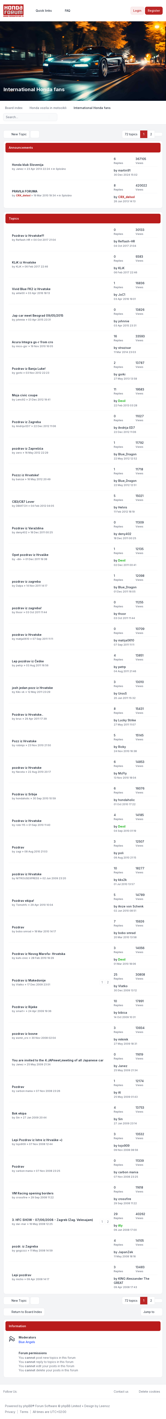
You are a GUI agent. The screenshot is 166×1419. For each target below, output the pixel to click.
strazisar (124, 347)
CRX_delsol (23, 195)
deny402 (21, 532)
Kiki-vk (20, 692)
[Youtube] (26, 1391)
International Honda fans (34, 89)
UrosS (122, 693)
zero (19, 452)
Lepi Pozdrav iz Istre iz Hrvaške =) (37, 1140)
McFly (122, 773)
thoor (19, 612)
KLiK (18, 266)
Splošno (61, 168)
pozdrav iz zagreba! (27, 608)
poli (121, 853)
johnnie (20, 319)
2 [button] (151, 134)
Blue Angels (27, 1342)
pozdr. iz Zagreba (25, 1246)
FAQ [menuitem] (64, 11)
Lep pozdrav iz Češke (28, 661)
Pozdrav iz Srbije (24, 794)
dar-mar (21, 1224)
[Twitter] (23, 1391)
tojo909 (21, 1144)
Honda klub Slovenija (27, 164)
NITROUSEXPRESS (27, 878)
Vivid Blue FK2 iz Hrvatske (31, 289)
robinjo (20, 745)
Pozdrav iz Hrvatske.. (27, 714)
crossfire (21, 1197)
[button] (159, 134)
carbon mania (24, 1091)
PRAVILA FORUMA (24, 191)
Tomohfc (21, 904)
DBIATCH (21, 505)
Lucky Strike (127, 720)
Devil (121, 401)
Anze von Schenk (131, 906)
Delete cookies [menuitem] (146, 1391)
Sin (18, 1117)
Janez (20, 168)
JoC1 (121, 294)
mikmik (123, 1039)
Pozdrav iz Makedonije (29, 980)
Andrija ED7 (23, 426)
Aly (120, 1225)
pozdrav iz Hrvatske (27, 634)
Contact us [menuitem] (118, 1391)
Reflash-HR (23, 239)
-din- (19, 558)
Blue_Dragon (127, 454)
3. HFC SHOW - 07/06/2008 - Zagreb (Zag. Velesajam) (52, 1220)
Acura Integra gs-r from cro (32, 342)
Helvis (122, 507)
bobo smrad (23, 931)
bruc (19, 718)
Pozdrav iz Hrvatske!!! (28, 235)
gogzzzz (21, 1250)
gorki (19, 372)
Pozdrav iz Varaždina (27, 528)
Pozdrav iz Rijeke (24, 1007)
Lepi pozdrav (21, 1275)
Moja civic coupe (25, 395)
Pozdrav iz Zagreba (26, 422)
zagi (18, 851)
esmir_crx (22, 1037)
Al (119, 1092)
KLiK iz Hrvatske (24, 262)
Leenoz (104, 1406)
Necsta (20, 771)
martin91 (124, 170)
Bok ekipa (19, 1113)
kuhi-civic (22, 958)
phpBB (27, 1406)
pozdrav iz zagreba (26, 581)
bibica (122, 1012)
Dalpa (19, 585)
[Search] (45, 117)
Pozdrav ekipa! (23, 900)
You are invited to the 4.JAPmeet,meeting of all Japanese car (57, 1060)
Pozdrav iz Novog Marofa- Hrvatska (38, 954)
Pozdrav (18, 847)
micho (20, 1279)
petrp (19, 665)
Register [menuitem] (154, 10)
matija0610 (22, 638)
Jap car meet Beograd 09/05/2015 (37, 315)
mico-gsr (21, 346)
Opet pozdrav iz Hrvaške (30, 555)
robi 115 (20, 825)
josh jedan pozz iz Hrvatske (32, 688)
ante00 (20, 293)
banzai (20, 479)
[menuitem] (42, 10)
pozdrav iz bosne (25, 1033)
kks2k (122, 879)
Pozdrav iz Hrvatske (27, 821)
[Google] (30, 1391)
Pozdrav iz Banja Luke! (29, 368)
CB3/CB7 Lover (23, 501)
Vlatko (20, 984)
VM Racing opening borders (33, 1193)
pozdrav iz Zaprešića (27, 448)
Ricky (122, 747)
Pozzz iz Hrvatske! (25, 475)
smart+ (20, 1011)
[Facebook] (20, 1391)
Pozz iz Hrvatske (24, 741)
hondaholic (23, 798)
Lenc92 (20, 399)
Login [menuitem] (137, 10)
